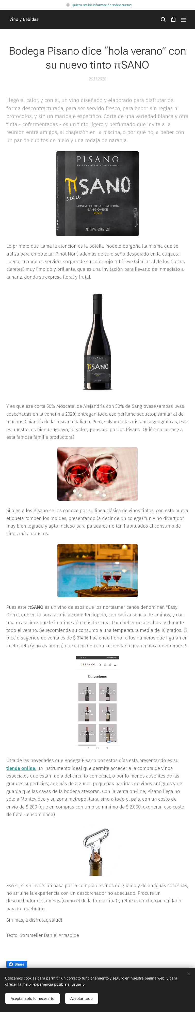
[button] (163, 19)
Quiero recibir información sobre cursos (102, 5)
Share (16, 964)
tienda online (20, 768)
